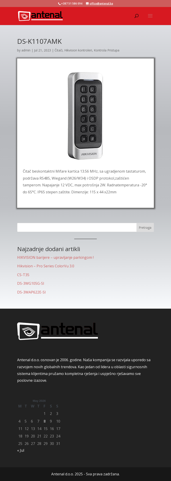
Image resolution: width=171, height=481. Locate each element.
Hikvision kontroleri (78, 50)
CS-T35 (23, 274)
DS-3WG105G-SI (30, 283)
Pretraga (145, 227)
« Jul (20, 450)
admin (25, 50)
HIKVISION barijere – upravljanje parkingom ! (55, 257)
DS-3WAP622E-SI (31, 292)
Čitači (58, 50)
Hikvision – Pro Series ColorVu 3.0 (45, 266)
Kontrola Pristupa (106, 50)
